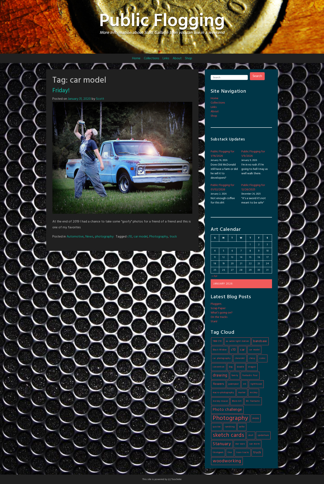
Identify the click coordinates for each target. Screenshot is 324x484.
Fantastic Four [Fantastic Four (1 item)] (250, 375)
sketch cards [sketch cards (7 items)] (228, 435)
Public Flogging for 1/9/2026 (253, 153)
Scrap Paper (218, 308)
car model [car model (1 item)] (254, 350)
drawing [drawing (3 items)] (220, 375)
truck (173, 236)
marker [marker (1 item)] (242, 392)
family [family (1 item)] (235, 375)
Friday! (61, 90)
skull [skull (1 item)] (250, 435)
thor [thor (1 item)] (230, 452)
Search (257, 76)
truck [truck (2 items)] (257, 452)
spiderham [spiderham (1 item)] (263, 435)
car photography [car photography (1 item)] (222, 358)
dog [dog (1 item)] (231, 367)
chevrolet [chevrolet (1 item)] (240, 358)
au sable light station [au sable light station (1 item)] (237, 341)
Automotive (75, 236)
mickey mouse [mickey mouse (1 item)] (220, 401)
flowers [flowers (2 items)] (218, 384)
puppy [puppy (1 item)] (255, 418)
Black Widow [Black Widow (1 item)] (220, 350)
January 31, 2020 (79, 99)
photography (104, 236)
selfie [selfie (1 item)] (242, 427)
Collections (151, 58)
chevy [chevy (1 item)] (252, 358)
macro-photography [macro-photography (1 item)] (223, 392)
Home (136, 58)
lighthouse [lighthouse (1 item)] (256, 384)
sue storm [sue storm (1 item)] (254, 444)
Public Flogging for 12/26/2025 (253, 187)
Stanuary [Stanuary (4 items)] (222, 444)
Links (166, 58)
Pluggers (216, 304)
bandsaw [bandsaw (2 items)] (260, 341)
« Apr (215, 276)
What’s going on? (222, 312)
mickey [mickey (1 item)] (253, 392)
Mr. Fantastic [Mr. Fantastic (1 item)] (253, 401)
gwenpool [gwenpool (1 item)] (233, 384)
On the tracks (219, 317)
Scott (100, 99)
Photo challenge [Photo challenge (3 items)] (227, 410)
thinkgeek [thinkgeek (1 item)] (218, 452)
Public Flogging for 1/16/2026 (222, 153)
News (89, 236)
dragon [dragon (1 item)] (252, 367)
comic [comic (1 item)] (262, 358)
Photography (158, 236)
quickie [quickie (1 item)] (217, 427)
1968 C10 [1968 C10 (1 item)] (217, 341)
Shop (188, 58)
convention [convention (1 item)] (219, 367)
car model (141, 236)
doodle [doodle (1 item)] (240, 367)
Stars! (214, 321)
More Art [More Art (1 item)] (237, 401)
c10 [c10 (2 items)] (233, 349)
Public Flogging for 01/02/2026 (222, 187)
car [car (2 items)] (242, 349)
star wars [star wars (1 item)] (240, 444)
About (177, 58)
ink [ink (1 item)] (244, 384)
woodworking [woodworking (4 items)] (227, 461)
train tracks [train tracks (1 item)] (242, 452)
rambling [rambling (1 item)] (230, 427)
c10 (129, 236)
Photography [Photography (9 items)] (230, 418)
